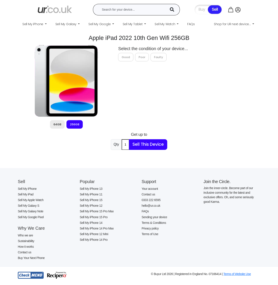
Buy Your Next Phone (31, 258)
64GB (57, 124)
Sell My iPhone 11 (91, 194)
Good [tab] (126, 57)
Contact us (24, 252)
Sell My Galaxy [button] (66, 24)
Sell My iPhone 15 (91, 200)
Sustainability (26, 241)
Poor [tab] (142, 57)
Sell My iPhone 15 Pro (94, 217)
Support (149, 181)
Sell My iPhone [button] (33, 24)
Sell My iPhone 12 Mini (94, 234)
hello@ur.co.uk (151, 205)
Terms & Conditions (154, 222)
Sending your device (154, 217)
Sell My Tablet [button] (133, 24)
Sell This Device (148, 144)
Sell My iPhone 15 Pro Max (97, 211)
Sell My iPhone (27, 188)
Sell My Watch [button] (165, 24)
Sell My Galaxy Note (30, 211)
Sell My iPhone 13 (91, 188)
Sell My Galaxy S (28, 205)
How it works (26, 246)
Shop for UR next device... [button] (233, 24)
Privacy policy (150, 228)
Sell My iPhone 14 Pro (94, 239)
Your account (150, 188)
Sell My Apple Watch (30, 200)
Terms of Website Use (237, 274)
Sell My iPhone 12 (91, 205)
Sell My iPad (25, 194)
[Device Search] (173, 9)
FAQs (145, 211)
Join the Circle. (217, 181)
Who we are (25, 235)
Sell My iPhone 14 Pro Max (97, 228)
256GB (74, 124)
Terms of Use (150, 234)
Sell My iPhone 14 (91, 222)
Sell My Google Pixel (31, 217)
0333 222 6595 (151, 200)
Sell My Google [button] (99, 24)
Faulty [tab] (158, 57)
